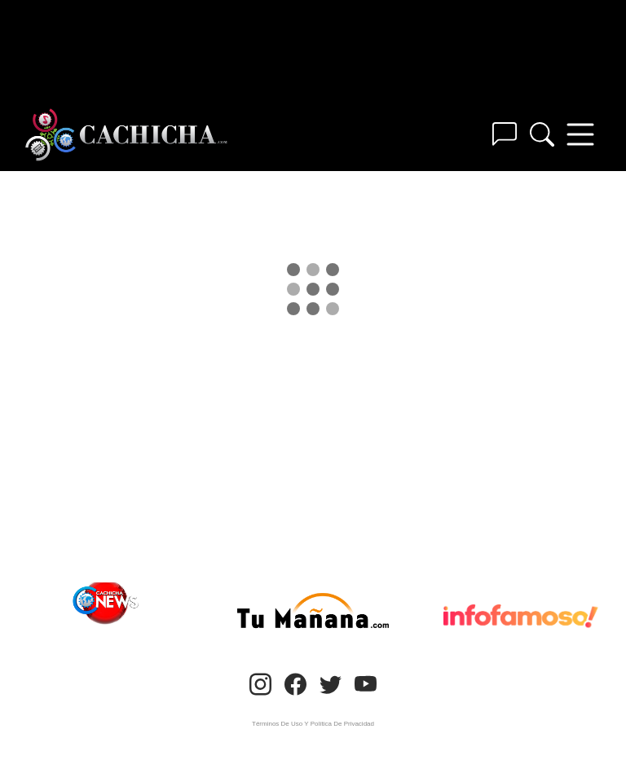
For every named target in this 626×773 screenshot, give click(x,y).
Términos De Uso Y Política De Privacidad (313, 723)
